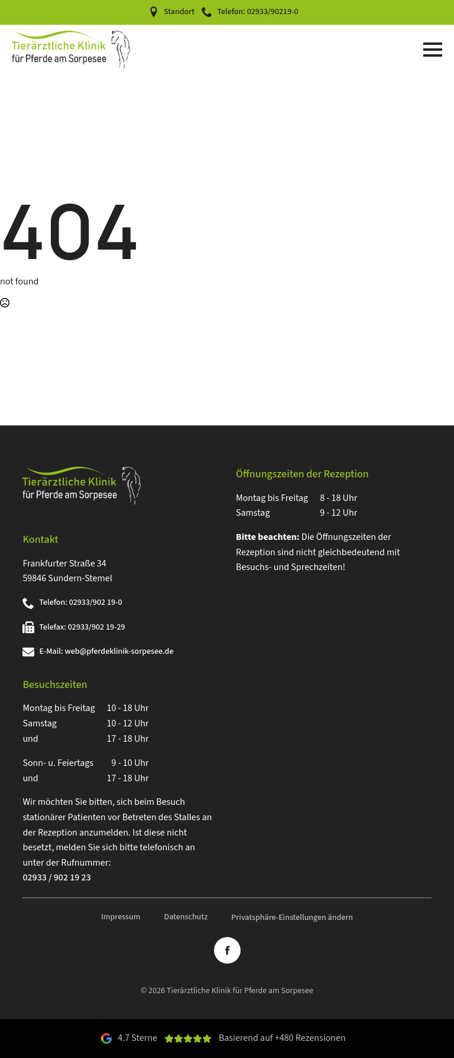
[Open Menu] (432, 49)
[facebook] (227, 950)
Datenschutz (185, 917)
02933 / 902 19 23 (56, 877)
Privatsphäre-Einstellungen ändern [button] (292, 917)
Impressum (121, 917)
